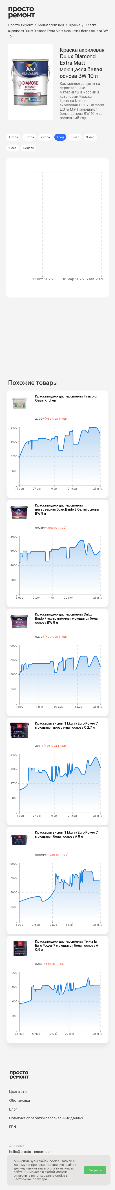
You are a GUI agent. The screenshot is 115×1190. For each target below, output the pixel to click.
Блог (13, 1109)
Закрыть (95, 1170)
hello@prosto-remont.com (31, 1152)
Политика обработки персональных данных (46, 1118)
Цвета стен (19, 1092)
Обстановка (19, 1100)
